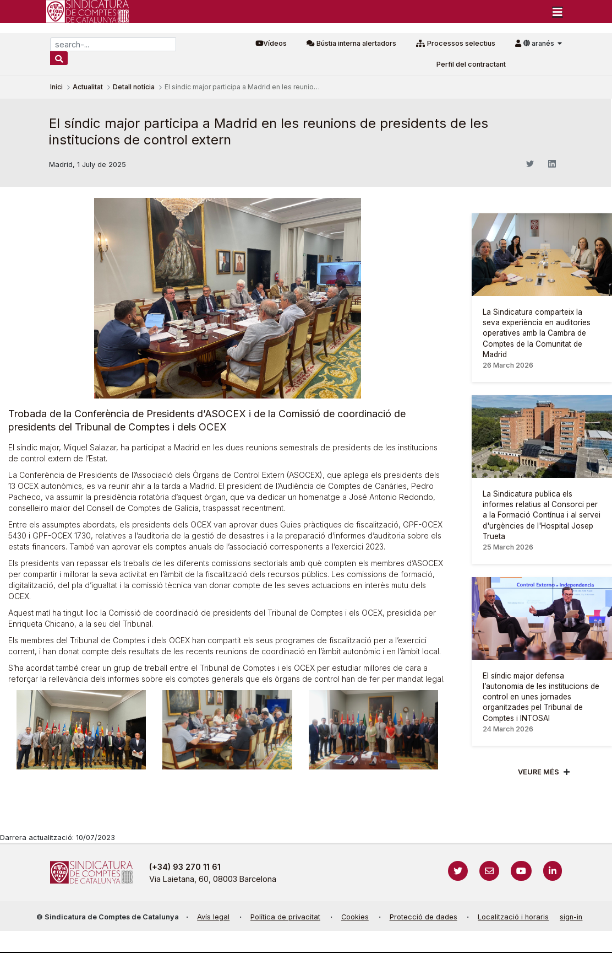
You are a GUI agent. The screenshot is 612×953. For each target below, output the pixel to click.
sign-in (571, 917)
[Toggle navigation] (557, 11)
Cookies (355, 917)
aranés (539, 43)
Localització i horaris (513, 917)
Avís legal (213, 917)
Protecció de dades (423, 917)
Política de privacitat (285, 917)
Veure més (538, 772)
